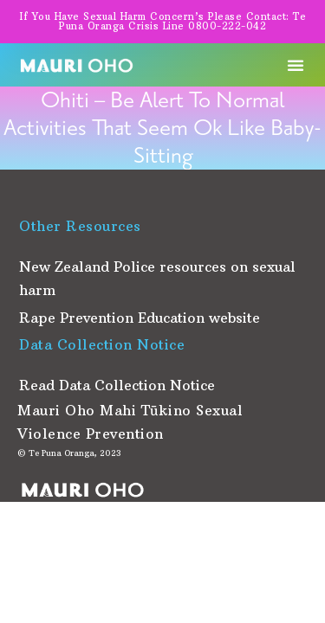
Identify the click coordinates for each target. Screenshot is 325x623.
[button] (296, 65)
